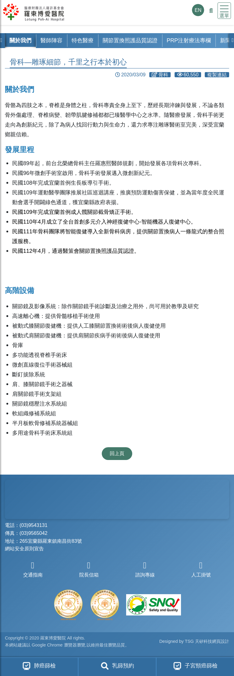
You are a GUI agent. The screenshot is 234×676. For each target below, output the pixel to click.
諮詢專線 (145, 569)
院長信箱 (89, 569)
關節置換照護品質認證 (130, 40)
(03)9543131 (34, 525)
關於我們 (20, 40)
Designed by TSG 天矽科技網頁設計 (194, 641)
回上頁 (117, 453)
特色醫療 (83, 40)
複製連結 (217, 74)
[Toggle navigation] (224, 10)
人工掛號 (201, 569)
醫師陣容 (51, 40)
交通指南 (33, 569)
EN (198, 10)
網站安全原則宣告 (24, 548)
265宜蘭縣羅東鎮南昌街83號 (51, 541)
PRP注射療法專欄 (189, 40)
